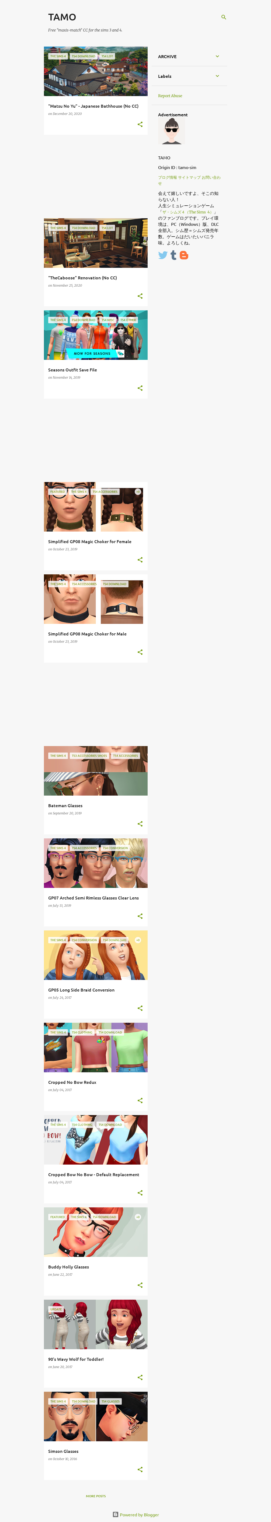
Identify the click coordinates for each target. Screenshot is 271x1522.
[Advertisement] (94, 176)
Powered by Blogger (135, 1514)
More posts (96, 1496)
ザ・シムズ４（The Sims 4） (188, 212)
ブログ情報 (167, 177)
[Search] (224, 17)
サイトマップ (189, 177)
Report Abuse (170, 95)
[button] (140, 124)
